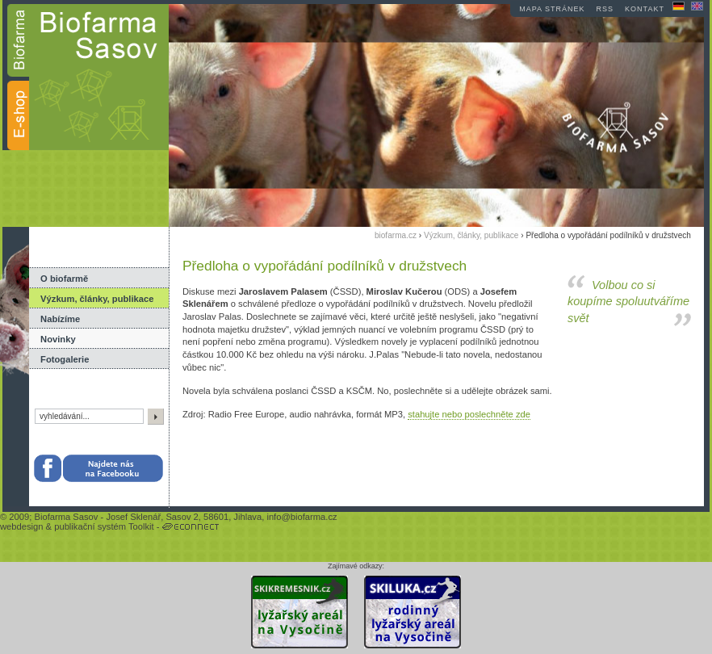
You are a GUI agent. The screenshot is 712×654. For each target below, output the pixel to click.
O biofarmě (64, 278)
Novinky (58, 339)
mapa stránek (551, 9)
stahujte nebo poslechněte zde (469, 414)
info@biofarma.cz (301, 517)
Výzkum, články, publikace (96, 299)
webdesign (22, 526)
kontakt (644, 9)
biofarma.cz (396, 235)
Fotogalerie (64, 359)
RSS (605, 9)
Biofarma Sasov (66, 517)
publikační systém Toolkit (104, 526)
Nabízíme (60, 319)
